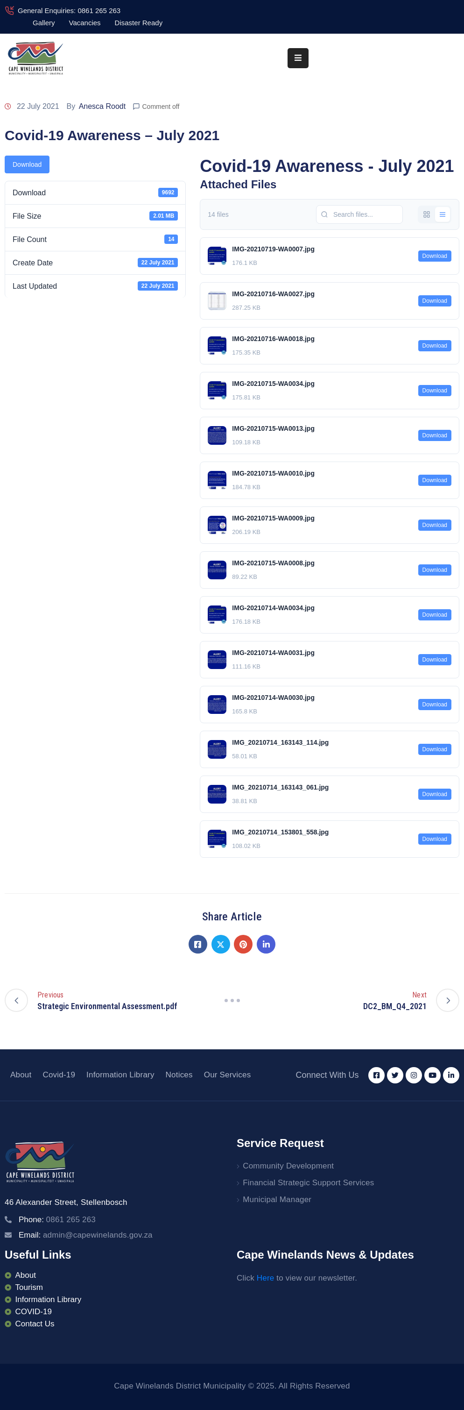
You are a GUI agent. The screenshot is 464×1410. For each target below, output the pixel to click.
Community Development (288, 1165)
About (20, 1074)
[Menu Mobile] (298, 58)
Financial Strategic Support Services (308, 1182)
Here (265, 1278)
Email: (86, 1235)
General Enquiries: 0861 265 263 (69, 10)
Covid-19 (58, 1074)
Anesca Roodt (102, 106)
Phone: (57, 1219)
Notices (179, 1074)
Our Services (227, 1074)
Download (27, 164)
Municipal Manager (277, 1199)
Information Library (120, 1074)
